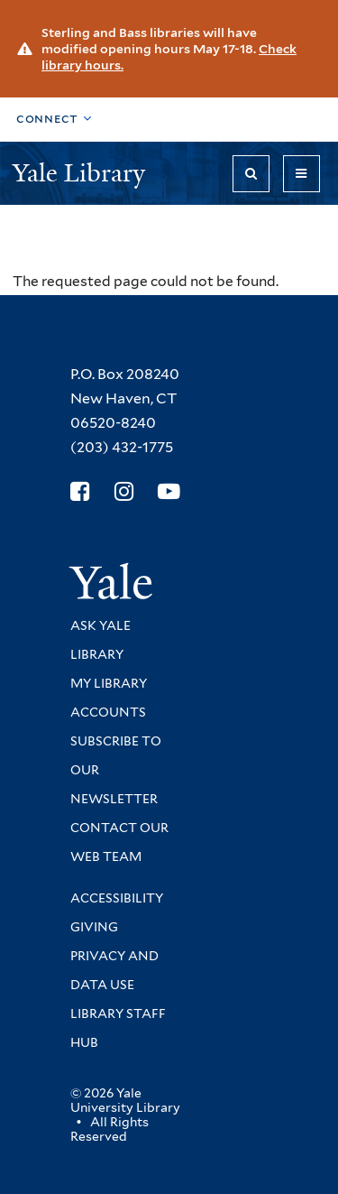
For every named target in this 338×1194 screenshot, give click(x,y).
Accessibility (116, 898)
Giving (94, 927)
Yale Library (82, 173)
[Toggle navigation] (301, 173)
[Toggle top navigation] (54, 119)
